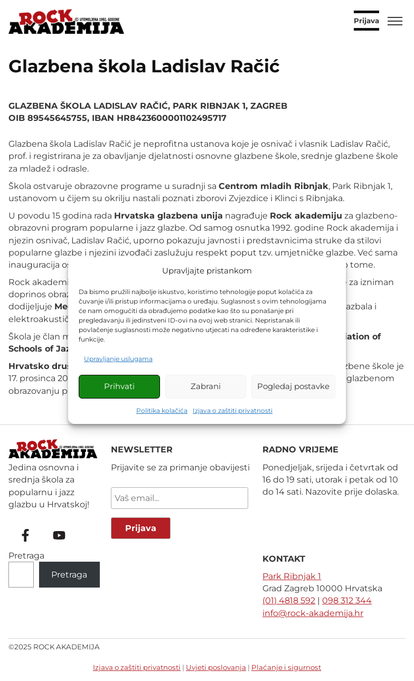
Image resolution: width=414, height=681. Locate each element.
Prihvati (119, 386)
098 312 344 (347, 600)
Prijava (366, 21)
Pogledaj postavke (293, 386)
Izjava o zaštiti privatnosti (232, 410)
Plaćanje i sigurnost (286, 667)
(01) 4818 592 (288, 600)
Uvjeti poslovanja (216, 667)
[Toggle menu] (395, 21)
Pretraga (26, 556)
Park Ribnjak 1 (291, 576)
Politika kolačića (161, 410)
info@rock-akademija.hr (312, 613)
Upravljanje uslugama (118, 359)
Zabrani (206, 386)
